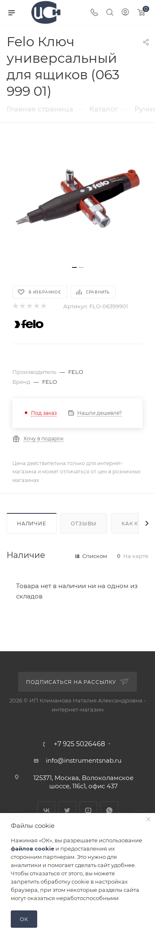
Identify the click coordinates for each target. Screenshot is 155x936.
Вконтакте (46, 810)
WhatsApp (109, 810)
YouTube (88, 810)
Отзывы (84, 523)
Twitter (67, 810)
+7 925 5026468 (79, 744)
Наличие (31, 523)
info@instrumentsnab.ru (84, 760)
